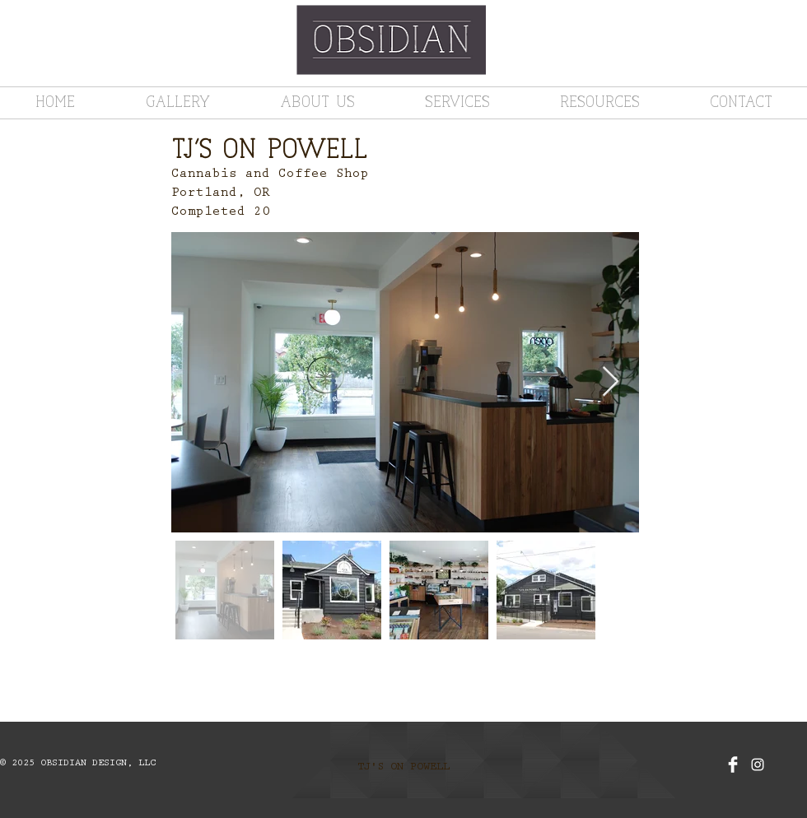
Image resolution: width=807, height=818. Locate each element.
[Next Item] (610, 382)
